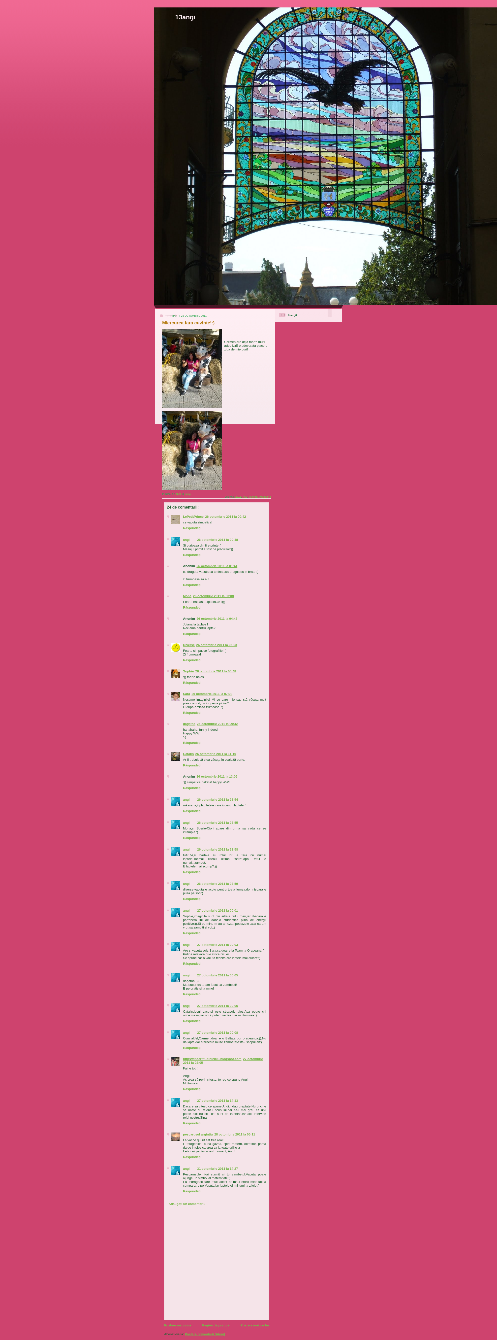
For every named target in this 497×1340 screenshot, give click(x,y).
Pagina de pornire (215, 1325)
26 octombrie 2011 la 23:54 (217, 799)
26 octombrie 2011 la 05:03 (216, 645)
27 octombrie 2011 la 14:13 (217, 1100)
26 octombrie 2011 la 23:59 (217, 884)
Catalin (188, 754)
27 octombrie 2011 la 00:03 (217, 945)
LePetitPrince (193, 516)
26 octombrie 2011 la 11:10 (215, 754)
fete (245, 496)
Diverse (189, 645)
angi (186, 540)
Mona (187, 596)
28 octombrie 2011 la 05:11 (234, 1134)
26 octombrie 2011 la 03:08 (213, 596)
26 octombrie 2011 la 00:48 (217, 540)
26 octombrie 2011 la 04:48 (216, 618)
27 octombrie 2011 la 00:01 (217, 910)
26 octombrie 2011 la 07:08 (211, 694)
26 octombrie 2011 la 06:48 (215, 671)
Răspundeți (192, 528)
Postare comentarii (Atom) (205, 1334)
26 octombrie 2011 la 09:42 (217, 724)
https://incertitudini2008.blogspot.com (212, 1059)
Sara (186, 694)
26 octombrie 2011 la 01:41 (216, 566)
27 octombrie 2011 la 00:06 (217, 1006)
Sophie (188, 671)
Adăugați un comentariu (187, 1204)
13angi (185, 17)
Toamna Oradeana (259, 496)
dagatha (189, 724)
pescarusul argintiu (198, 1134)
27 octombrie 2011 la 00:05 (217, 975)
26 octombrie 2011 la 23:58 (217, 849)
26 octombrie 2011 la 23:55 (217, 823)
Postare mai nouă (177, 1325)
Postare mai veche (255, 1325)
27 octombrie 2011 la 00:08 (217, 1032)
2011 (238, 496)
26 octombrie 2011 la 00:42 (225, 516)
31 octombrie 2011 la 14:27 (217, 1168)
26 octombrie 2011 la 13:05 (216, 776)
